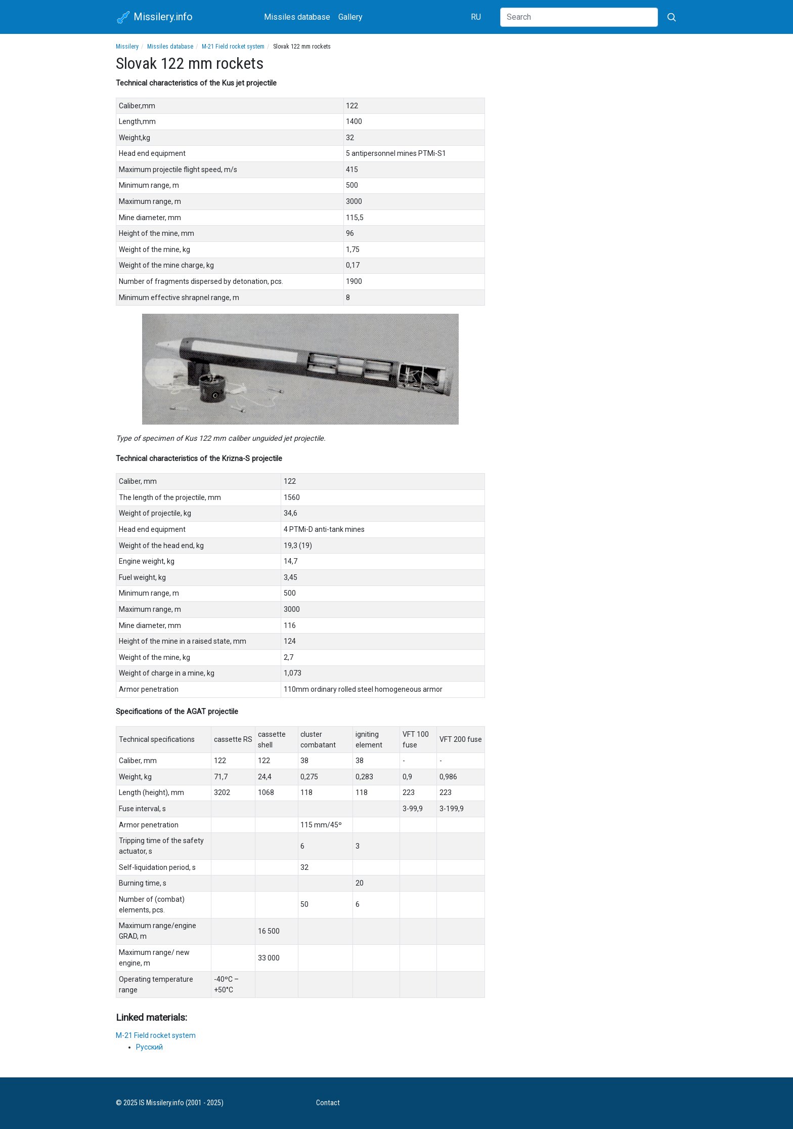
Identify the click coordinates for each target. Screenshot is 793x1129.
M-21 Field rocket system (233, 46)
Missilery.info (154, 17)
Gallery (350, 17)
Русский (149, 1047)
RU (476, 17)
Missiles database (297, 17)
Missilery (127, 46)
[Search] (579, 17)
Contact (328, 1103)
